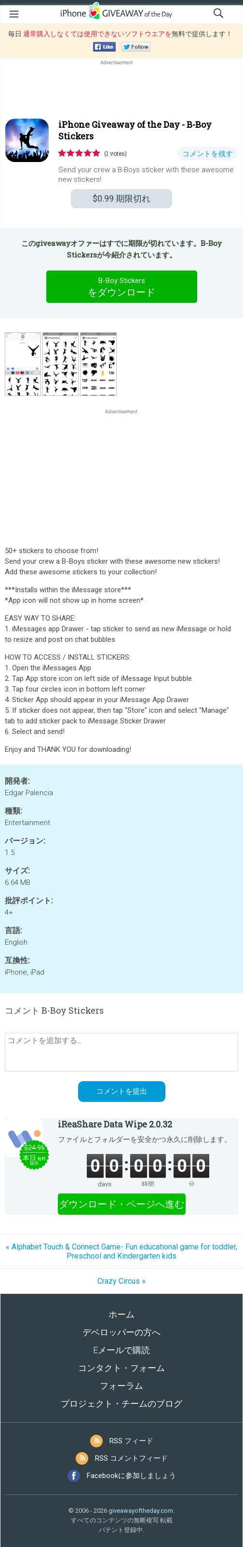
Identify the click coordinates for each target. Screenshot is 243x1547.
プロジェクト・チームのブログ (121, 1403)
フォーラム (121, 1386)
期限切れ (121, 198)
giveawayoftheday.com (140, 1510)
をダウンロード (121, 286)
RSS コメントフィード (131, 1458)
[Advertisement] (121, 90)
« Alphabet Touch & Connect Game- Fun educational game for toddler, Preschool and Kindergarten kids (121, 1251)
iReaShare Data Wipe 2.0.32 (115, 1124)
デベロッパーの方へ (121, 1332)
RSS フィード (131, 1441)
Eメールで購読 (121, 1350)
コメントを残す (207, 153)
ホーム (121, 1314)
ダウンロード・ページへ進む (121, 1204)
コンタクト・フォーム (121, 1368)
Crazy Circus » (121, 1281)
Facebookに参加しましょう (131, 1475)
